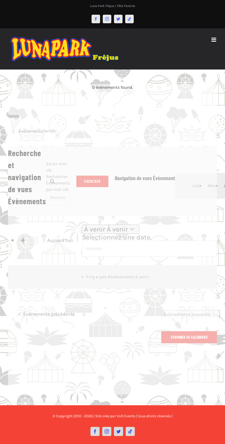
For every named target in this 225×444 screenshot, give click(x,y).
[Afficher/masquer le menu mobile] (214, 40)
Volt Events (126, 416)
